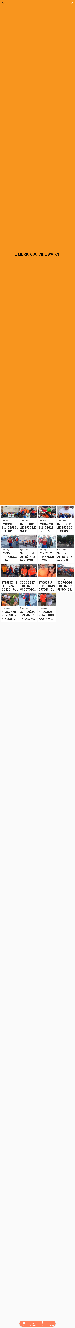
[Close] (3, 3)
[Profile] (72, 3)
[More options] (51, 1324)
